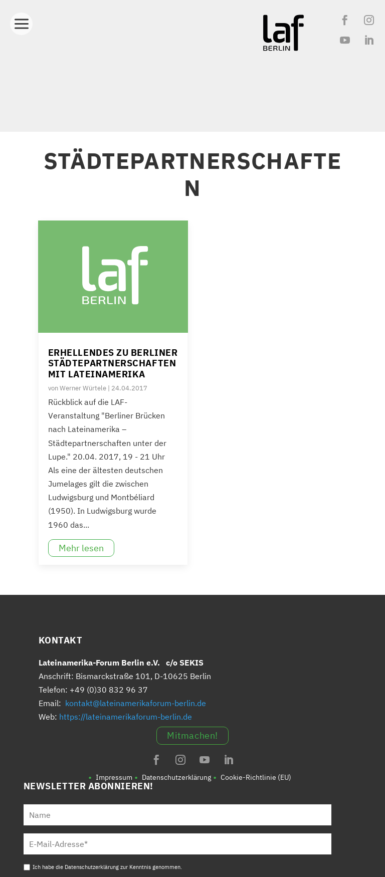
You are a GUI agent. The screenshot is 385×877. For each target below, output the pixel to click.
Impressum (114, 777)
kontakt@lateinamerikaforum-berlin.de (135, 703)
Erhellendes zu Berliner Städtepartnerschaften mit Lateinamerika (112, 363)
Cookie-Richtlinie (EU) (256, 777)
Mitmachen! (192, 735)
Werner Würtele (83, 388)
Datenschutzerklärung (176, 777)
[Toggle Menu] (21, 21)
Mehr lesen (81, 548)
